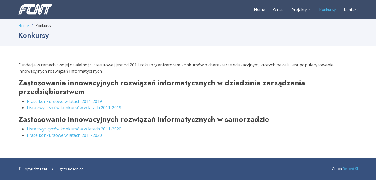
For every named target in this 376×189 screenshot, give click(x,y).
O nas (278, 9)
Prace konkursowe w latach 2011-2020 (64, 135)
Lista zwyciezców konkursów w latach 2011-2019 (74, 108)
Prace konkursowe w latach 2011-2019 (64, 101)
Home (259, 9)
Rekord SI (350, 168)
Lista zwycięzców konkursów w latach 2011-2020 (74, 129)
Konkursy (327, 9)
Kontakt (351, 9)
